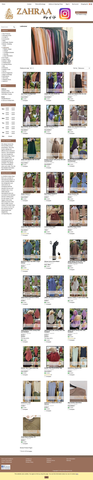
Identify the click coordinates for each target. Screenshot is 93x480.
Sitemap (68, 460)
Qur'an (4, 71)
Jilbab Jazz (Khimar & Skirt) (52, 297)
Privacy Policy (29, 462)
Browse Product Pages (26, 447)
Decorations (6, 76)
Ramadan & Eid (7, 35)
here (10, 169)
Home (3, 4)
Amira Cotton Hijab (49, 227)
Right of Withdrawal (6, 462)
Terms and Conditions (7, 458)
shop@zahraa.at (5, 98)
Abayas (6, 50)
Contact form (10, 100)
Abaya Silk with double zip (52, 94)
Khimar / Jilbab (7, 61)
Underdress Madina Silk (74, 368)
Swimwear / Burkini (8, 42)
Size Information (8, 56)
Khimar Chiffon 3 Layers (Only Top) (78, 297)
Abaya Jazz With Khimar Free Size (31, 227)
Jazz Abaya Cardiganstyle (28, 94)
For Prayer (5, 57)
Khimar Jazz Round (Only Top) (53, 368)
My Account (75, 4)
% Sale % (5, 37)
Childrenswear (6, 62)
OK (46, 477)
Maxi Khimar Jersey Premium (29, 126)
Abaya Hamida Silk (73, 194)
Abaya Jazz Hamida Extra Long (77, 126)
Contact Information (6, 460)
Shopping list (84, 4)
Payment (49, 458)
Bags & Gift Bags (7, 74)
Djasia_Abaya (7, 49)
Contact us (29, 458)
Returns (49, 462)
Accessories (6, 39)
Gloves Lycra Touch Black (51, 261)
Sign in (67, 4)
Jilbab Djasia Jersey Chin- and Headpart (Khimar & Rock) (76, 262)
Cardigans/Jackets (9, 52)
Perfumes (5, 67)
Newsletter (28, 460)
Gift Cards (5, 78)
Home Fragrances (7, 72)
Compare (25, 100)
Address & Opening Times (56, 4)
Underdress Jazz (26, 402)
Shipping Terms (7, 79)
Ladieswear (6, 47)
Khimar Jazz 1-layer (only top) (29, 368)
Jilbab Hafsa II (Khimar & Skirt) (30, 297)
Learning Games (7, 64)
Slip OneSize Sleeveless (75, 402)
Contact (29, 4)
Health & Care (6, 69)
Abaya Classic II (25, 194)
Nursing (6, 54)
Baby (4, 40)
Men (4, 66)
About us (5, 81)
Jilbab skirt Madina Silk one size (77, 94)
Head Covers (6, 59)
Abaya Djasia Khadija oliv (28, 437)
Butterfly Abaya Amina (74, 227)
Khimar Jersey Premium (51, 126)
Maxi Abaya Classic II (50, 194)
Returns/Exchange (40, 4)
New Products (6, 34)
